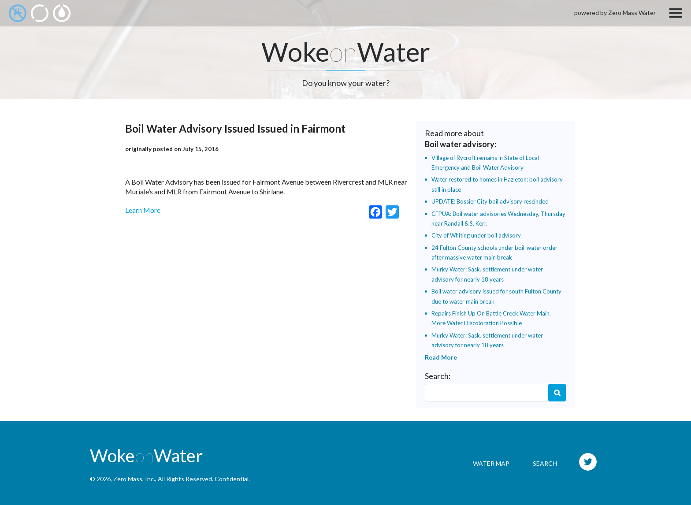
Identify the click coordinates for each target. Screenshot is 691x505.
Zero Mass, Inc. (134, 479)
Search (557, 392)
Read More (441, 357)
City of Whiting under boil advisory (476, 235)
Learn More (142, 210)
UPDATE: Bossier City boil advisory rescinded (490, 201)
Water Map (491, 463)
